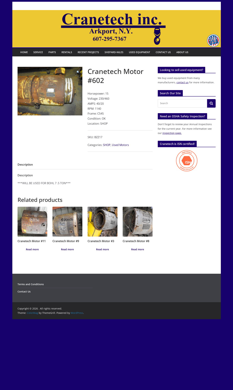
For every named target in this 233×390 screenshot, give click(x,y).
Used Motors (120, 145)
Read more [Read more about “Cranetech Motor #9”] (67, 249)
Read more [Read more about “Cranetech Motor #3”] (102, 249)
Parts (52, 52)
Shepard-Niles (114, 52)
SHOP (107, 145)
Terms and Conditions (31, 284)
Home (24, 52)
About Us (182, 52)
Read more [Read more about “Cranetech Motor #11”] (32, 249)
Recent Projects (88, 52)
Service (38, 52)
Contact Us (163, 52)
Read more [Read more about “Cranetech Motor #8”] (137, 249)
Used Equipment (139, 52)
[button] (78, 72)
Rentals (67, 52)
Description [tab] (25, 164)
